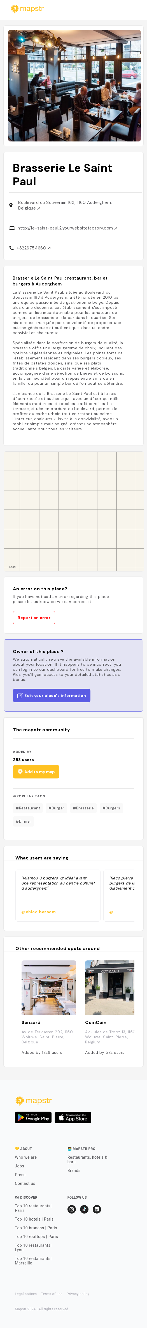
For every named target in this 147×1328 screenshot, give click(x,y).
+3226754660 (33, 248)
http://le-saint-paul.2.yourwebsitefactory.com (67, 228)
